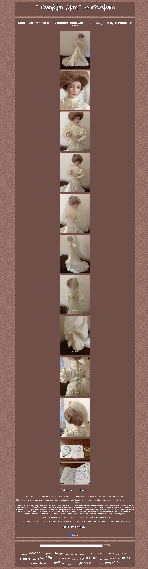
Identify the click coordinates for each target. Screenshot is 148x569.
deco (64, 563)
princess (85, 563)
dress (69, 564)
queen (48, 554)
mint (126, 558)
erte (34, 558)
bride (50, 564)
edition (111, 554)
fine (67, 554)
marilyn (115, 558)
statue (106, 559)
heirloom (36, 553)
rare (57, 558)
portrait (125, 553)
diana (42, 563)
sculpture (90, 554)
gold (101, 559)
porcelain (112, 562)
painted (24, 554)
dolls (117, 554)
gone (75, 564)
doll (57, 562)
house (33, 563)
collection (25, 559)
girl (101, 563)
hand (82, 559)
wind (95, 564)
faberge (82, 554)
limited (66, 558)
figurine (91, 558)
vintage (58, 553)
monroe (101, 553)
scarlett (75, 559)
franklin (45, 557)
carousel (74, 554)
